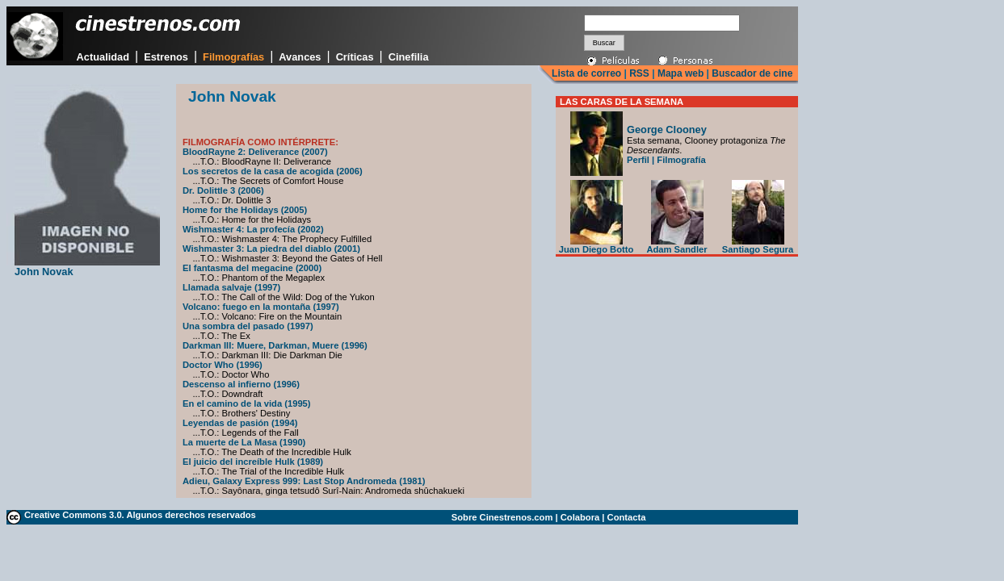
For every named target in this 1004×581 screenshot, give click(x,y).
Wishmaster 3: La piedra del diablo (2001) (271, 248)
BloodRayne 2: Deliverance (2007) (255, 152)
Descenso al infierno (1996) (241, 384)
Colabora (580, 517)
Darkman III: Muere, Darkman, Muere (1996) (275, 345)
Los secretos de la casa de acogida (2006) (273, 171)
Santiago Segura (757, 245)
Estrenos (166, 57)
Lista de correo (586, 73)
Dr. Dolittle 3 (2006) (223, 190)
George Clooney (667, 129)
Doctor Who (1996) (223, 365)
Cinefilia (409, 57)
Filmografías (233, 57)
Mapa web (680, 73)
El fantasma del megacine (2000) (252, 268)
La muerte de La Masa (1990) (244, 442)
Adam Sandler (676, 245)
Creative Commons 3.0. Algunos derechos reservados (140, 515)
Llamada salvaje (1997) (231, 287)
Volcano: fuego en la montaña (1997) (261, 306)
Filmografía (681, 160)
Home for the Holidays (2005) (245, 210)
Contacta (626, 517)
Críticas (355, 57)
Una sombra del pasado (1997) (248, 326)
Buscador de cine (750, 73)
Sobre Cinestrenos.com (502, 517)
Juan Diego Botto (596, 245)
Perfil (638, 160)
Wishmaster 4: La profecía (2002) (253, 229)
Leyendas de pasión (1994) (240, 423)
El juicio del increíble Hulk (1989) (253, 461)
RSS (639, 73)
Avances (300, 57)
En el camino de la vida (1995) (247, 403)
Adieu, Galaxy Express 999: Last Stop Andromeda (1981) (304, 481)
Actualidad (103, 57)
